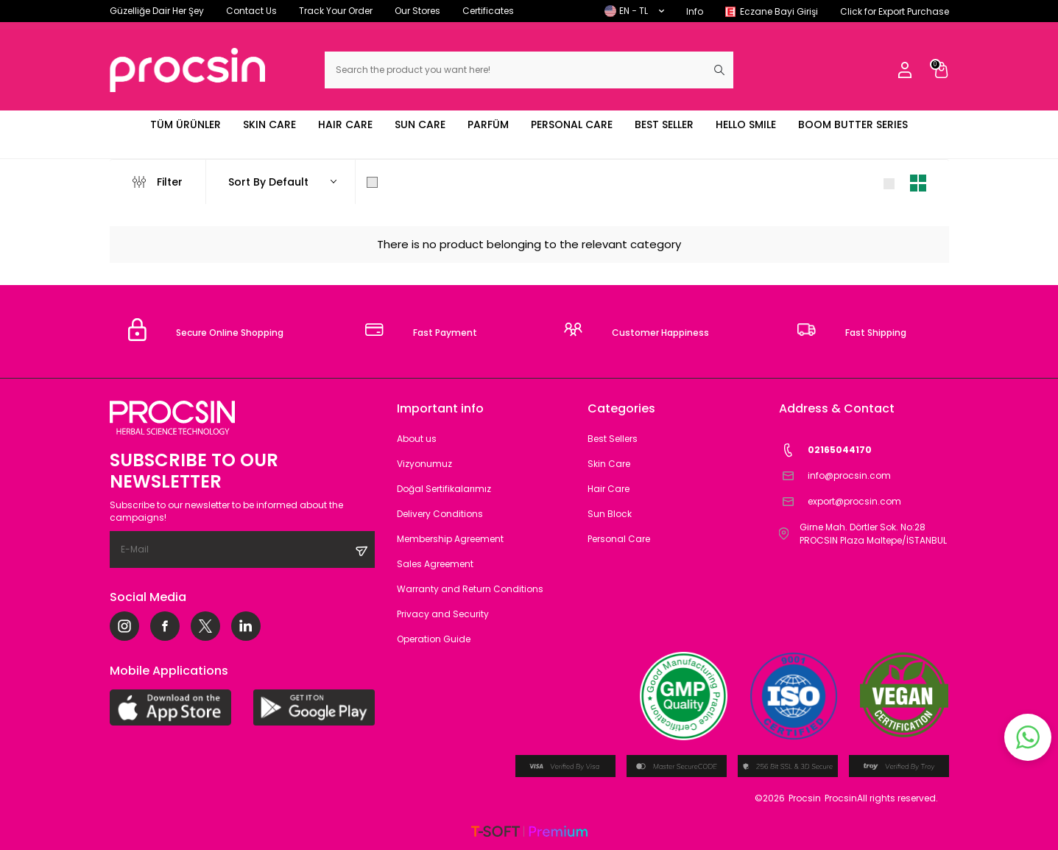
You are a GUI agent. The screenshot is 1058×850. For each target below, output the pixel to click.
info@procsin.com (835, 476)
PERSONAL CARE (572, 124)
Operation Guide (433, 639)
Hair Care (608, 488)
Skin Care (609, 463)
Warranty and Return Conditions (470, 589)
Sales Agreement (435, 564)
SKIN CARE (269, 124)
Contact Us (251, 10)
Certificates (488, 10)
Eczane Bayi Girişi (779, 11)
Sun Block (610, 513)
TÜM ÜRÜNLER (185, 124)
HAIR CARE (345, 124)
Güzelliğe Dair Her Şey (157, 10)
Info (694, 11)
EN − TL (634, 10)
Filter (158, 182)
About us (417, 438)
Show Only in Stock (425, 182)
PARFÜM (488, 124)
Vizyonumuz (424, 463)
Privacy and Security (443, 614)
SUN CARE (420, 124)
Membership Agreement (450, 539)
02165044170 (825, 450)
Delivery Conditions (440, 513)
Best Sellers (613, 438)
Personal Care (619, 539)
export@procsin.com (840, 502)
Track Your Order (336, 10)
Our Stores (417, 10)
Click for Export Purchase (894, 11)
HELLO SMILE (746, 124)
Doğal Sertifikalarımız (444, 488)
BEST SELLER (664, 124)
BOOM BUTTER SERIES (853, 124)
